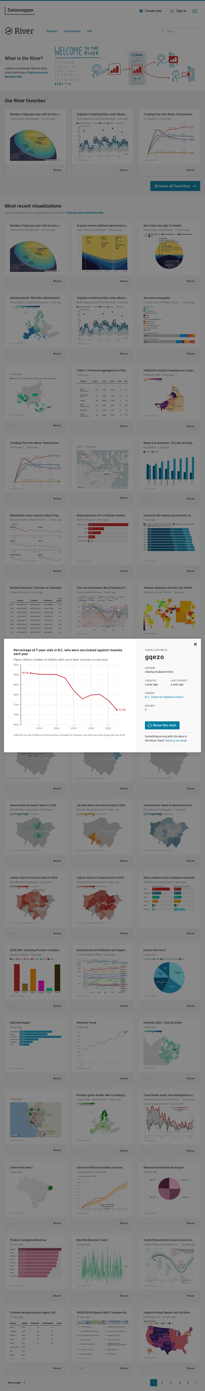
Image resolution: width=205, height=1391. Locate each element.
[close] (195, 644)
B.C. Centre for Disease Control (164, 697)
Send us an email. (176, 740)
